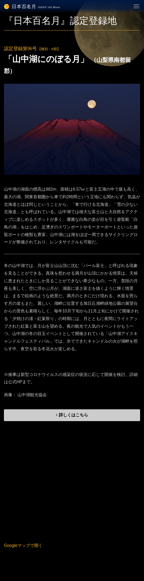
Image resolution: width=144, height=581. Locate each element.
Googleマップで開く (23, 545)
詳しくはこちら (72, 415)
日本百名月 (32, 6)
